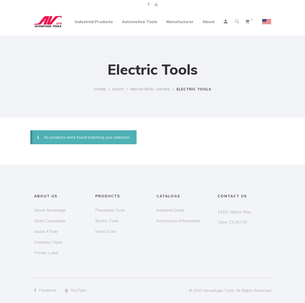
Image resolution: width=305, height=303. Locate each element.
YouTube (156, 4)
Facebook (149, 4)
